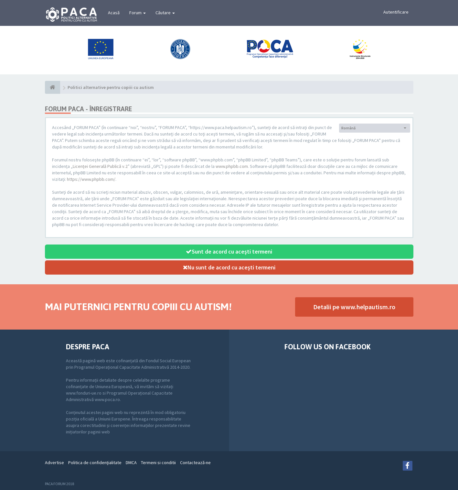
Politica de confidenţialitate (95, 462)
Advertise (54, 462)
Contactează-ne (195, 462)
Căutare (165, 13)
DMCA (131, 462)
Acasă (114, 13)
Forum (137, 13)
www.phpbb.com (232, 166)
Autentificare (396, 12)
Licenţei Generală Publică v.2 (100, 166)
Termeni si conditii (158, 462)
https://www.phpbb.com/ (91, 179)
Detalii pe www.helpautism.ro (354, 307)
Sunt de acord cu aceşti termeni (229, 251)
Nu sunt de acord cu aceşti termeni (229, 267)
